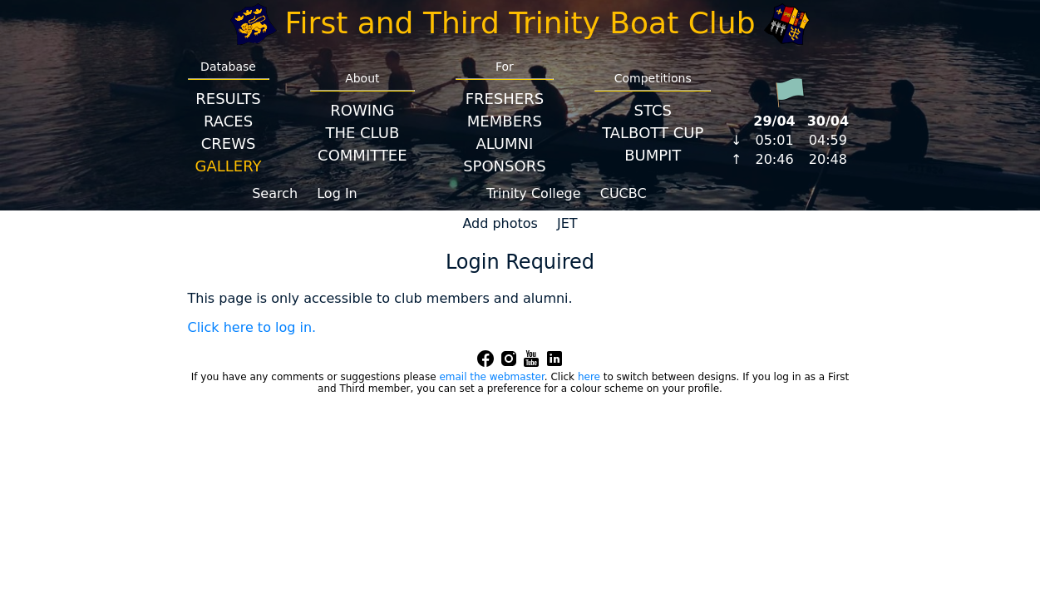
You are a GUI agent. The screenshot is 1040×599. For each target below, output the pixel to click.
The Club (362, 132)
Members (504, 121)
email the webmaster (491, 377)
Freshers (505, 98)
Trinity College (533, 193)
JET (567, 223)
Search (275, 193)
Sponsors (504, 166)
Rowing (362, 110)
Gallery (228, 166)
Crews (228, 143)
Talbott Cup (652, 132)
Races (228, 121)
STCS (653, 110)
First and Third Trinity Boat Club (520, 23)
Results (227, 98)
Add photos (500, 223)
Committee (362, 155)
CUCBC (623, 193)
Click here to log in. (252, 327)
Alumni (504, 143)
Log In (337, 193)
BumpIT (652, 155)
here (589, 377)
